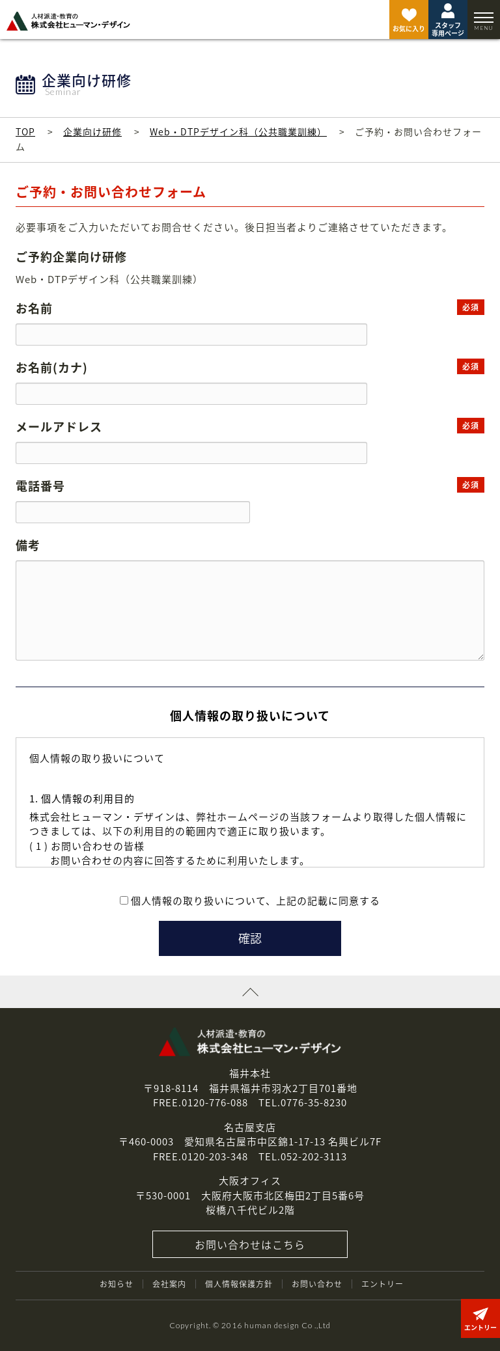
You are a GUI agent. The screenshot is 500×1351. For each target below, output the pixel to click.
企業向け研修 (92, 131)
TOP (25, 131)
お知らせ (116, 1284)
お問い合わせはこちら (250, 1244)
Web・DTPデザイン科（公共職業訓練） (238, 131)
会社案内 (169, 1284)
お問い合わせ (317, 1284)
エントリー (382, 1284)
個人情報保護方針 (239, 1284)
